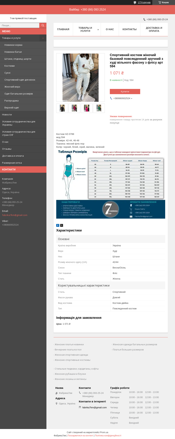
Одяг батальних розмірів (18, 93)
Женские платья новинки (69, 344)
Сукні (7, 72)
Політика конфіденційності (108, 435)
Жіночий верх (12, 86)
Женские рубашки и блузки (70, 373)
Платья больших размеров (128, 349)
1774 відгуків (144, 2)
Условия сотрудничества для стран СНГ (18, 133)
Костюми (9, 65)
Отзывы (6, 148)
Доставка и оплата (13, 155)
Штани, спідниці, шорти (17, 58)
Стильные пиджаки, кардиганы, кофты (77, 368)
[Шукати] (42, 25)
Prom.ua (104, 432)
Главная (63, 29)
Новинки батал (13, 51)
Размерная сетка (12, 162)
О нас (5, 141)
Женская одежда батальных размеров (135, 344)
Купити (125, 91)
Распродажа (11, 100)
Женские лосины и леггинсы (70, 379)
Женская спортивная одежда (71, 354)
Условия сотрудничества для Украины (18, 123)
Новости (7, 114)
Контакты (129, 29)
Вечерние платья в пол (68, 349)
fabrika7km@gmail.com (14, 215)
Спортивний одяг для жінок (19, 79)
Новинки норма (13, 44)
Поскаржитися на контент (80, 435)
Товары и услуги (11, 37)
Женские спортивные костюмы (72, 359)
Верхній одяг (11, 107)
